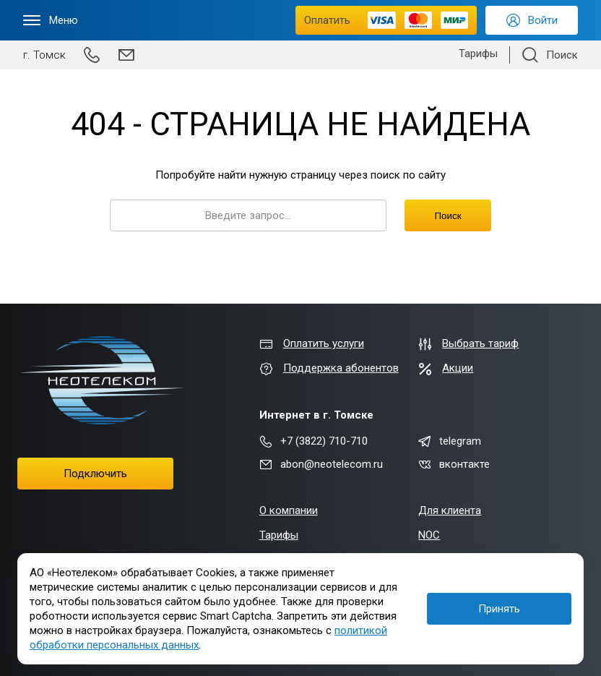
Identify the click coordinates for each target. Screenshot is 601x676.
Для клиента (449, 510)
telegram (449, 441)
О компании (288, 510)
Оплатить (386, 20)
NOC (429, 535)
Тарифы (478, 53)
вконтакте (454, 464)
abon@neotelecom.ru (321, 464)
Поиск (448, 215)
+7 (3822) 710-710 (313, 441)
